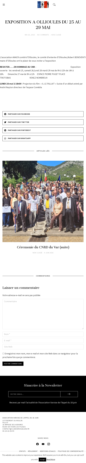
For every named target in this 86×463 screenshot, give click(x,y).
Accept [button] (42, 460)
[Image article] (43, 201)
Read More (51, 459)
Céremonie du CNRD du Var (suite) (43, 247)
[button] (3, 4)
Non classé (56, 35)
